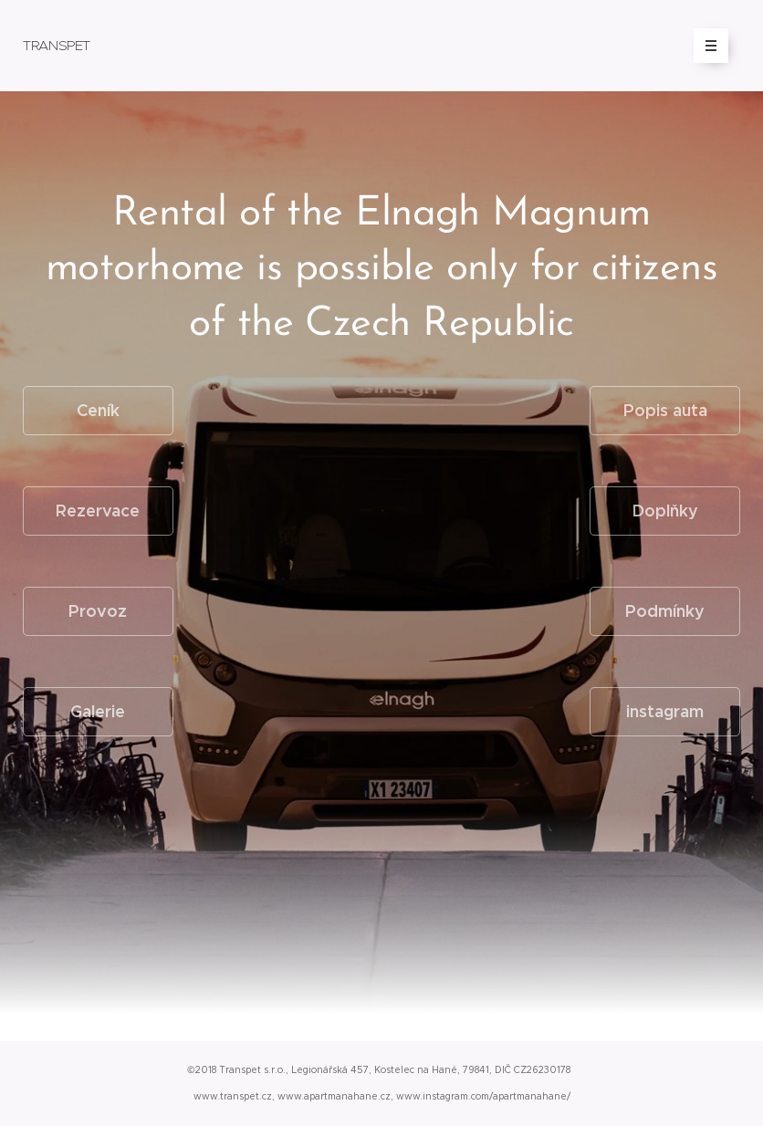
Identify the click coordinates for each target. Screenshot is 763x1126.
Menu (705, 45)
